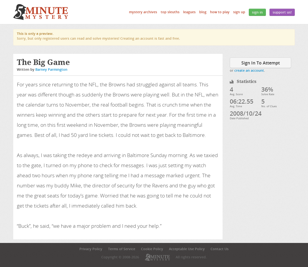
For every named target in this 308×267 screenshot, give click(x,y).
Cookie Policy (152, 249)
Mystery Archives (143, 12)
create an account (249, 70)
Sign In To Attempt (260, 63)
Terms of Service (121, 249)
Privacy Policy (90, 249)
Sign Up (239, 12)
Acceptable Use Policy (187, 249)
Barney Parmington (51, 69)
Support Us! (282, 12)
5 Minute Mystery (40, 12)
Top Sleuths (170, 12)
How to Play (220, 12)
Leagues (189, 12)
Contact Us (220, 249)
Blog (202, 12)
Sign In (257, 12)
